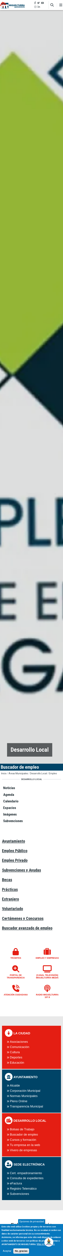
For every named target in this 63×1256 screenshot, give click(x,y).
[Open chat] (49, 1242)
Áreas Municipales (18, 773)
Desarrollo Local (38, 773)
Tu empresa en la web (25, 1145)
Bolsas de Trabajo (22, 1129)
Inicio (4, 773)
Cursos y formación (23, 1139)
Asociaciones (19, 1041)
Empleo (53, 773)
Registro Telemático (23, 1188)
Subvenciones (19, 1194)
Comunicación (19, 1047)
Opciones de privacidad (31, 1223)
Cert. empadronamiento (26, 1173)
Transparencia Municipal (26, 1106)
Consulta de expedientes (27, 1178)
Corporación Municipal (25, 1090)
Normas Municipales (24, 1096)
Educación (17, 1062)
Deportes (16, 1057)
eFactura (16, 1183)
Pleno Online (18, 1101)
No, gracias (21, 1252)
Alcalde (15, 1085)
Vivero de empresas (23, 1150)
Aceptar (7, 1252)
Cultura (15, 1052)
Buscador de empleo (24, 1134)
